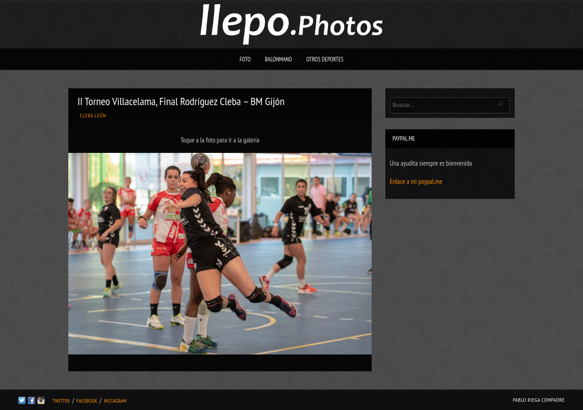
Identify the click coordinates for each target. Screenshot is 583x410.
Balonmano (278, 59)
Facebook (87, 400)
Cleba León (93, 115)
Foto (245, 59)
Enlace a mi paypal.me (416, 181)
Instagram (115, 400)
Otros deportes (324, 59)
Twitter (61, 400)
